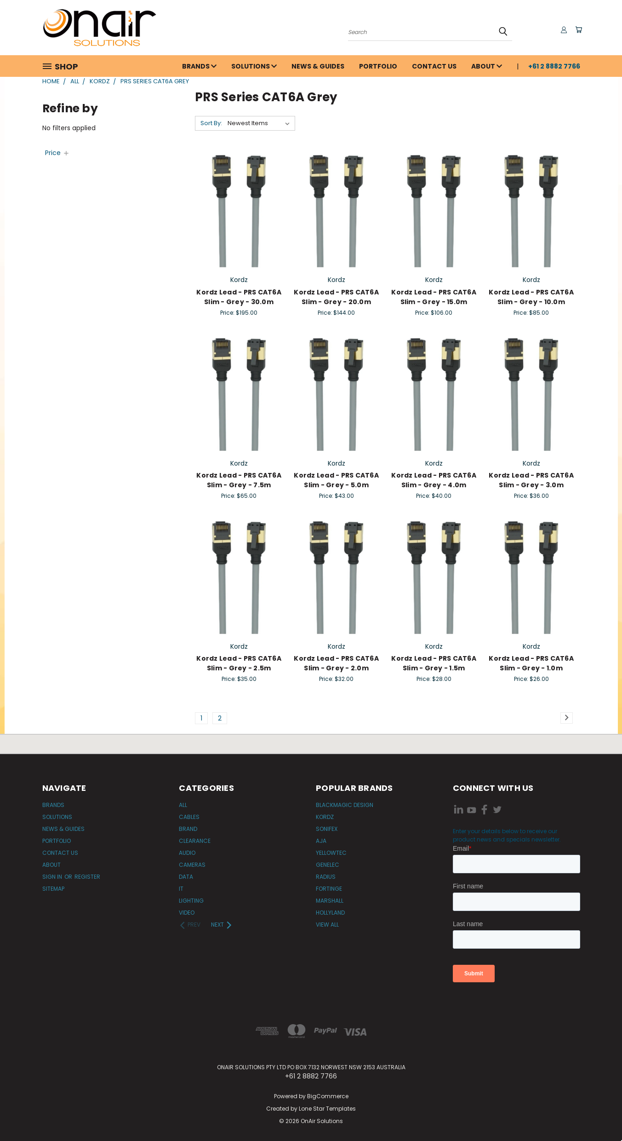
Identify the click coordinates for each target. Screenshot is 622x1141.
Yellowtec (331, 853)
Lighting (191, 901)
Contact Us (434, 66)
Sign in (52, 877)
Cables (189, 817)
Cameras (192, 865)
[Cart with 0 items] (577, 30)
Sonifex (326, 829)
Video (186, 912)
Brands (199, 66)
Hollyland (330, 912)
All (183, 805)
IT (181, 889)
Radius (326, 877)
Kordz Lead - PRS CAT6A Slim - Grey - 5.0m (336, 480)
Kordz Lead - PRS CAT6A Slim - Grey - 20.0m (336, 297)
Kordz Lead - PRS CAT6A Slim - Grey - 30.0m (238, 297)
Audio (187, 853)
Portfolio (378, 66)
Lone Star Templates (327, 1108)
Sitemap (53, 889)
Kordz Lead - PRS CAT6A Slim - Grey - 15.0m (433, 297)
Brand (188, 829)
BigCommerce (327, 1096)
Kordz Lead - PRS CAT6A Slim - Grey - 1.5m (433, 663)
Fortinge (329, 889)
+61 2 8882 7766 (554, 66)
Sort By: (211, 123)
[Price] (57, 153)
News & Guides (317, 66)
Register (87, 877)
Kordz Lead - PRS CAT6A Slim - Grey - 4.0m (433, 480)
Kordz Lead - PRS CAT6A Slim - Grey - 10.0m (531, 297)
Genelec (327, 865)
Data (186, 877)
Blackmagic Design (344, 805)
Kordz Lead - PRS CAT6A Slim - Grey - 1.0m (531, 663)
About (486, 66)
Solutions (254, 66)
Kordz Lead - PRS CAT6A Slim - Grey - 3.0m (531, 480)
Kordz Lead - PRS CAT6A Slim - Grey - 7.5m (238, 480)
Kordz (325, 817)
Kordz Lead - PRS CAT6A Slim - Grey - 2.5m (238, 663)
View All (327, 924)
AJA (321, 841)
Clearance (195, 841)
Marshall (329, 901)
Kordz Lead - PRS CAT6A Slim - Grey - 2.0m (336, 663)
